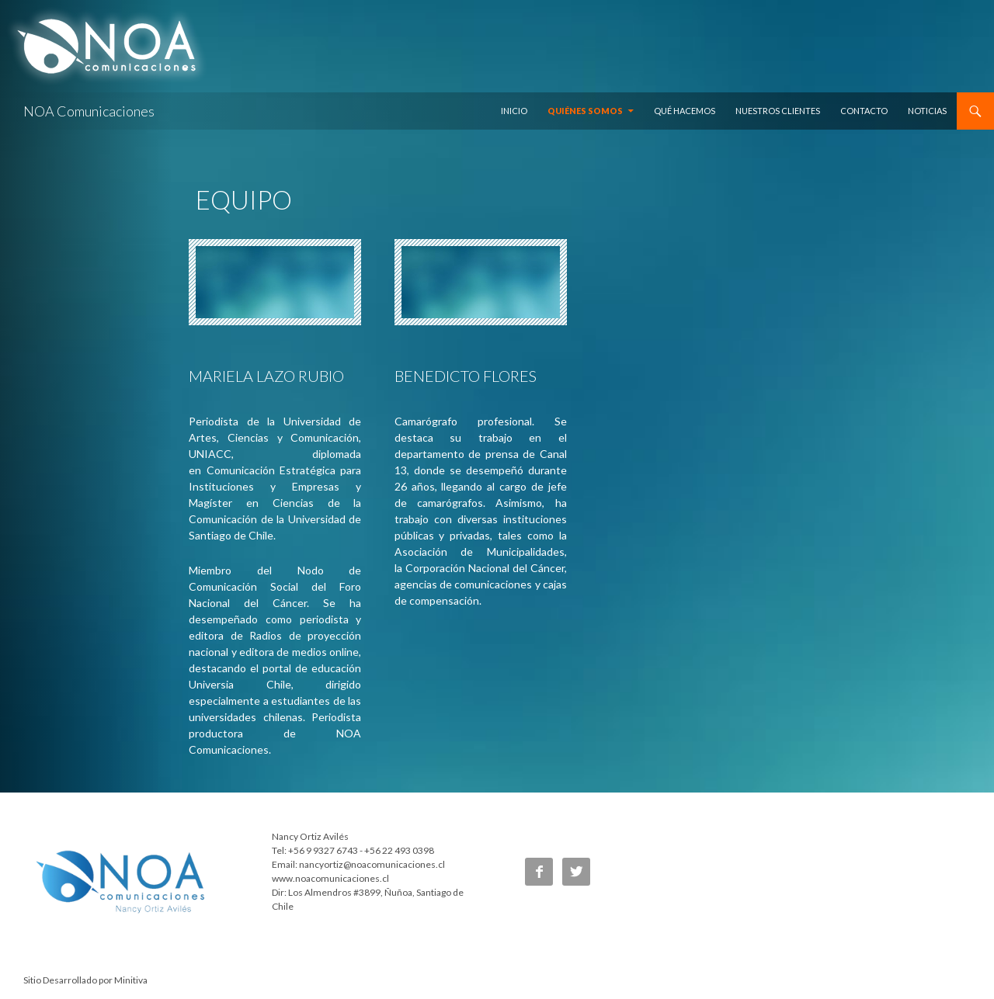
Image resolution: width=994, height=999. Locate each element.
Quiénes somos (585, 111)
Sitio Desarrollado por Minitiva (85, 980)
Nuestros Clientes (777, 111)
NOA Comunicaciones (89, 111)
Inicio (514, 111)
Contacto (864, 111)
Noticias (927, 111)
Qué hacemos (684, 111)
